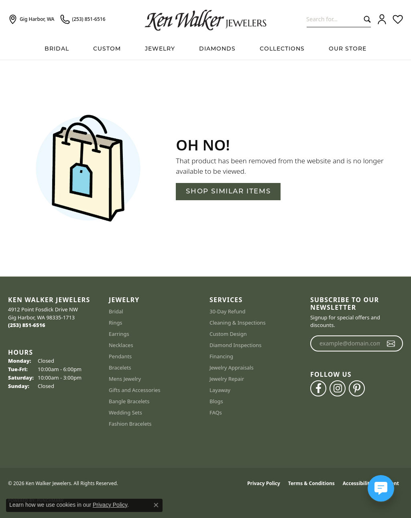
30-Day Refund (227, 311)
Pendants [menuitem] (120, 356)
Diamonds (217, 49)
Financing (221, 356)
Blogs (216, 401)
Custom (107, 49)
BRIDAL (57, 49)
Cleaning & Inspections (238, 322)
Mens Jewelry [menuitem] (125, 378)
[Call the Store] (26, 325)
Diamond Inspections (236, 345)
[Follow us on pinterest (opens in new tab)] (357, 388)
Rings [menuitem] (115, 322)
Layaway (220, 390)
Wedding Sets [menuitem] (125, 412)
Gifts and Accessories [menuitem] (135, 390)
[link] (31, 19)
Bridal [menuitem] (116, 311)
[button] (382, 19)
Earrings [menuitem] (119, 333)
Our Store (347, 49)
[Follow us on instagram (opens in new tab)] (338, 388)
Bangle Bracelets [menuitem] (129, 401)
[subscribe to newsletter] (391, 343)
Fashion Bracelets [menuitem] (130, 423)
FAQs (216, 412)
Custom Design (228, 333)
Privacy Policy (263, 483)
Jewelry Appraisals (232, 367)
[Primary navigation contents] (205, 49)
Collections (282, 49)
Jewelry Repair (227, 378)
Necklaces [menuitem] (121, 345)
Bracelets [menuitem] (120, 367)
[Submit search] (365, 19)
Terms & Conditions (311, 483)
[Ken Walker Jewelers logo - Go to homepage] (205, 19)
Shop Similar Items (228, 191)
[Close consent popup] (156, 505)
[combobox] (333, 19)
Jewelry (160, 49)
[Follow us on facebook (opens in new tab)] (318, 388)
